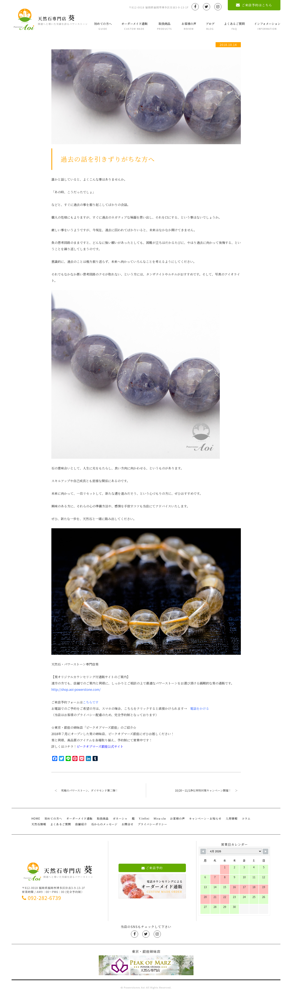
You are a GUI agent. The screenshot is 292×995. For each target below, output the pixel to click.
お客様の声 (188, 26)
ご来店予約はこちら (254, 5)
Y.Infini (144, 818)
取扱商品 (164, 26)
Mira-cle (160, 818)
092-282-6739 (41, 898)
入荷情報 (231, 818)
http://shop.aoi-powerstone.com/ (76, 689)
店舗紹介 (81, 824)
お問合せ (127, 824)
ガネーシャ (120, 818)
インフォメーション (267, 26)
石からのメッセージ (104, 824)
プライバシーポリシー (152, 824)
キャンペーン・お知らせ (205, 818)
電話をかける (199, 708)
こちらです (91, 702)
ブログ (210, 26)
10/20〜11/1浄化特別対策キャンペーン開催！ (208, 790)
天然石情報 (38, 824)
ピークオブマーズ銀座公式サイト (100, 746)
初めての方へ (103, 26)
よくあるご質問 (234, 26)
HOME (35, 818)
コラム (246, 818)
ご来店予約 (152, 868)
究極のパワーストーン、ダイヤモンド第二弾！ (84, 790)
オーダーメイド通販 (134, 26)
